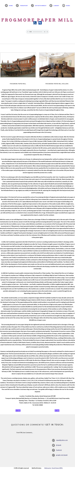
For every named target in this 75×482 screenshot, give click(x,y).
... (24, 434)
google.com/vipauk (62, 457)
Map (58, 411)
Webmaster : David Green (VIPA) (53, 470)
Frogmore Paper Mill (37, 22)
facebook (59, 452)
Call (19, 411)
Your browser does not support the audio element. (37, 32)
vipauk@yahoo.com (62, 442)
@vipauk (58, 447)
